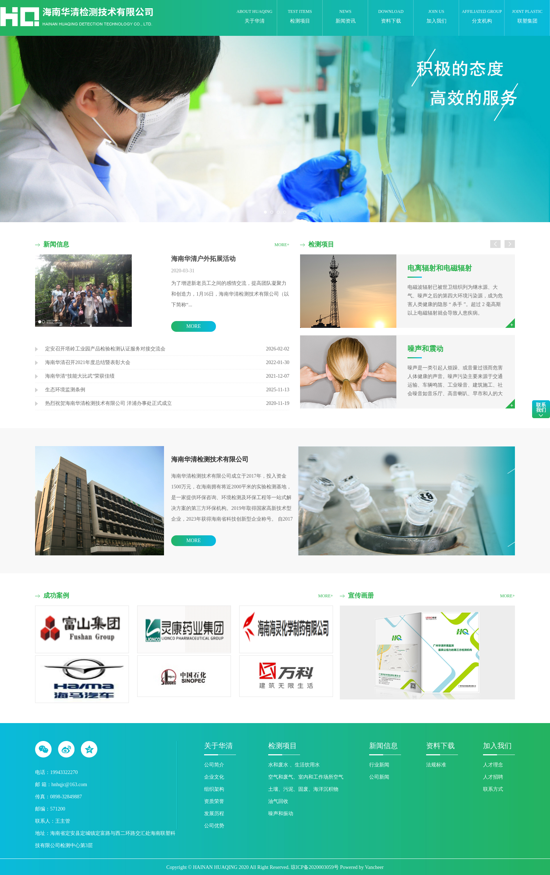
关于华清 (218, 746)
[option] (407, 331)
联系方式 (493, 789)
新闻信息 (383, 746)
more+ (282, 244)
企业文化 (214, 777)
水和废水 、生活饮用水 (294, 765)
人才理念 (493, 765)
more (193, 326)
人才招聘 (493, 777)
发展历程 (214, 813)
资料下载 (440, 746)
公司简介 (214, 765)
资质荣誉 (214, 801)
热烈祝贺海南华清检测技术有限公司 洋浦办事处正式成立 (108, 403)
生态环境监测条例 (65, 389)
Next (528, 128)
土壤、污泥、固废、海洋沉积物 (303, 789)
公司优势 (214, 825)
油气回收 (278, 801)
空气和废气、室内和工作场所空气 (305, 777)
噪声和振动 (280, 813)
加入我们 (497, 746)
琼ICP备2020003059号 (315, 867)
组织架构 (214, 789)
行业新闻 (379, 765)
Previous (21, 128)
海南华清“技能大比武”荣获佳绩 (80, 376)
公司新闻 (379, 777)
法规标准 (436, 765)
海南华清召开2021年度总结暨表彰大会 (87, 362)
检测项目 (282, 746)
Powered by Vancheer (362, 867)
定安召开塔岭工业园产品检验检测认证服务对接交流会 (105, 349)
